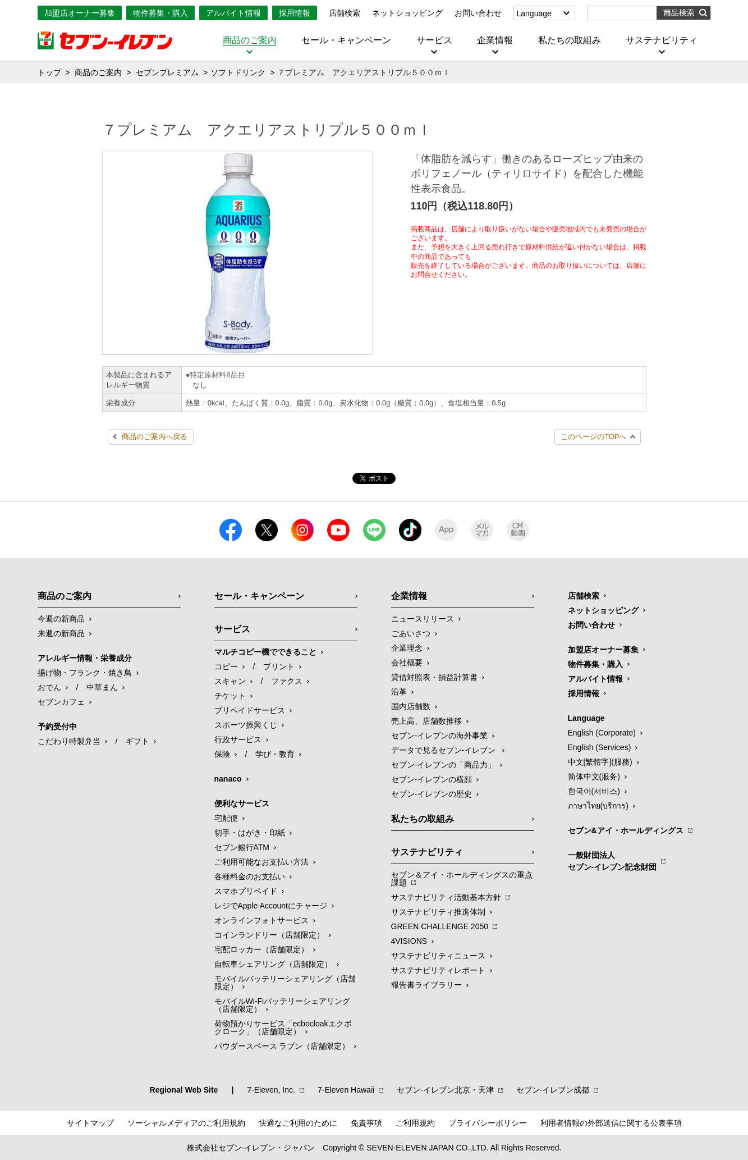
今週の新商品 (61, 618)
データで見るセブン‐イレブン (444, 750)
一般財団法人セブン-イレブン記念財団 (612, 861)
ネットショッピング (407, 12)
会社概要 (407, 662)
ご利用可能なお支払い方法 (261, 861)
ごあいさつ (410, 633)
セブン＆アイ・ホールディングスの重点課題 (462, 878)
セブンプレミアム (167, 72)
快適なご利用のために (298, 1122)
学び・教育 (275, 754)
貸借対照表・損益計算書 (434, 677)
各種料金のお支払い (249, 876)
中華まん (102, 687)
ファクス (286, 681)
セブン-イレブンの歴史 (431, 793)
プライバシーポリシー (487, 1122)
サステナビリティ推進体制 (438, 911)
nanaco (228, 778)
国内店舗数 (410, 706)
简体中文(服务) (594, 776)
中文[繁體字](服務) (600, 761)
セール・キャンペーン (346, 40)
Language (534, 13)
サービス (434, 40)
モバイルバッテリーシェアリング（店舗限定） (285, 982)
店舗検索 (344, 12)
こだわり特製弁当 (69, 741)
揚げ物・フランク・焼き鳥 (85, 672)
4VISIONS (409, 941)
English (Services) (599, 747)
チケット (230, 695)
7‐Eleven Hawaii (346, 1089)
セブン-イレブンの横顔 (431, 779)
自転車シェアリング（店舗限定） (273, 964)
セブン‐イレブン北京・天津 (445, 1089)
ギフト (137, 741)
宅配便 (226, 818)
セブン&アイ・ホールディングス (625, 830)
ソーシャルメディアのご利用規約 (186, 1122)
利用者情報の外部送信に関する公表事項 (611, 1122)
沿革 (399, 691)
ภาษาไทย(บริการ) (598, 805)
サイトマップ (90, 1122)
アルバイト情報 (233, 12)
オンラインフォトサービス (261, 920)
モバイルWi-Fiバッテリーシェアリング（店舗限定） (282, 1005)
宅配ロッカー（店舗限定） (261, 949)
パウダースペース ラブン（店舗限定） (282, 1046)
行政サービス (237, 739)
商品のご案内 (250, 40)
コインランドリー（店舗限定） (269, 934)
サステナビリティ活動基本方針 (446, 897)
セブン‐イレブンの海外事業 (439, 735)
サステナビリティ (661, 40)
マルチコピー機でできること (265, 651)
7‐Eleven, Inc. (271, 1089)
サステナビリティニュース (438, 955)
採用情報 (294, 12)
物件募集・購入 (160, 12)
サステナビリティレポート (438, 970)
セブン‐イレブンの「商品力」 (443, 764)
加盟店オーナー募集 (79, 12)
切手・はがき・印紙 (249, 832)
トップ (49, 72)
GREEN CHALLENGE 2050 (440, 926)
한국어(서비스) (594, 791)
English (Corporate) (602, 732)
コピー (226, 666)
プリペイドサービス (249, 710)
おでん (49, 687)
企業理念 (407, 647)
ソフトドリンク (237, 72)
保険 (222, 754)
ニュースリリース (422, 618)
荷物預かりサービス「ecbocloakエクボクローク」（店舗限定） (283, 1027)
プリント (279, 666)
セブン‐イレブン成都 (553, 1089)
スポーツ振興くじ (245, 724)
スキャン (230, 681)
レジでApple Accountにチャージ (271, 905)
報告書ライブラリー (426, 984)
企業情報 (495, 40)
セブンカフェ (61, 701)
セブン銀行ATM (242, 847)
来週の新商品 (61, 633)
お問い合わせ (478, 12)
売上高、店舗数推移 (426, 720)
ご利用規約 (415, 1122)
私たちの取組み (569, 40)
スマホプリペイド (245, 891)
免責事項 (366, 1122)
